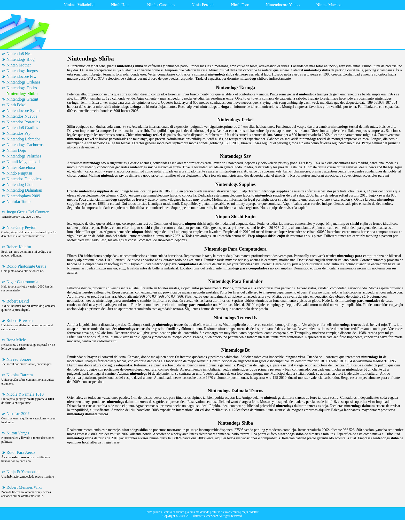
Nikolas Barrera (19, 375)
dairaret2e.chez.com (205, 516)
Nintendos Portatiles (23, 122)
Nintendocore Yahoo (283, 5)
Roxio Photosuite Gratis (26, 266)
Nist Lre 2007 (17, 413)
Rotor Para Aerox (20, 452)
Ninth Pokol (16, 105)
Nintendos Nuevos (21, 116)
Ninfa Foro (240, 5)
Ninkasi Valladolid (79, 5)
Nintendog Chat (19, 184)
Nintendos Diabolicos (24, 179)
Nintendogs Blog (20, 59)
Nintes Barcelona (20, 167)
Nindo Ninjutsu (19, 173)
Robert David (17, 301)
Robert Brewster (20, 320)
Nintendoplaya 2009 (23, 196)
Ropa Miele (16, 340)
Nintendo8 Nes (18, 53)
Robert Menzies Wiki (24, 487)
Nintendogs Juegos (22, 71)
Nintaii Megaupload (23, 162)
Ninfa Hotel (121, 5)
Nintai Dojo (16, 150)
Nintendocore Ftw (21, 76)
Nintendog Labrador (23, 139)
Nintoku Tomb (18, 201)
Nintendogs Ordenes (23, 82)
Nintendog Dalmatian (24, 190)
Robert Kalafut (18, 247)
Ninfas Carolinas (161, 5)
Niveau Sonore (18, 359)
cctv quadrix (154, 512)
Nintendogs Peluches (23, 156)
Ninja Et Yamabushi (23, 472)
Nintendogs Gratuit (22, 99)
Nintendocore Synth (23, 110)
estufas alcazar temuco (226, 512)
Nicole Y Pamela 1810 (25, 394)
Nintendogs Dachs (21, 88)
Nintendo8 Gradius (22, 127)
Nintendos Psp (18, 133)
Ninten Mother (18, 65)
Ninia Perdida (203, 5)
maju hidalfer (250, 512)
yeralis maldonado (197, 512)
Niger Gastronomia (22, 282)
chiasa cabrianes (174, 512)
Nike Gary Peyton (21, 227)
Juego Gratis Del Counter (27, 212)
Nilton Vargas (17, 433)
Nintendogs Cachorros (25, 144)
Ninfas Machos (328, 5)
